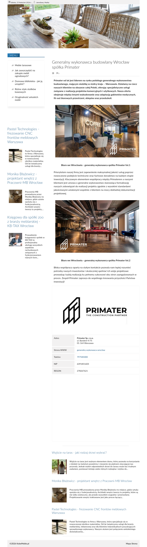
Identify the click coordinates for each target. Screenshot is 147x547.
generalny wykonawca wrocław (91, 350)
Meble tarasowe (23, 65)
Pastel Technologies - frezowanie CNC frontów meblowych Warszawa (23, 135)
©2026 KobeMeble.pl (19, 543)
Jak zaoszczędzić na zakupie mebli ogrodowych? (25, 73)
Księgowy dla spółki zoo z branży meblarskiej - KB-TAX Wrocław (25, 221)
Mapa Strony (131, 543)
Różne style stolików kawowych (25, 90)
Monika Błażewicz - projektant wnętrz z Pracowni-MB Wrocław (92, 481)
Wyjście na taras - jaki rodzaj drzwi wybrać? (79, 452)
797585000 (82, 357)
